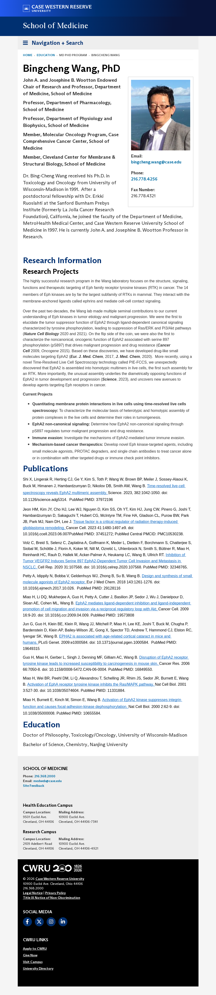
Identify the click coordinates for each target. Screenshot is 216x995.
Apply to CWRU (35, 948)
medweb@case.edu (47, 781)
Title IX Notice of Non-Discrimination (51, 898)
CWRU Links (35, 940)
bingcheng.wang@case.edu (156, 162)
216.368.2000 (44, 776)
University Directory (38, 968)
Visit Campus (33, 962)
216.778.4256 (144, 179)
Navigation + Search (51, 42)
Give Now (30, 955)
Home (27, 55)
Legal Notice (33, 893)
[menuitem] (38, 948)
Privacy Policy (55, 893)
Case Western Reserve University (59, 879)
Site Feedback (33, 785)
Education (46, 55)
